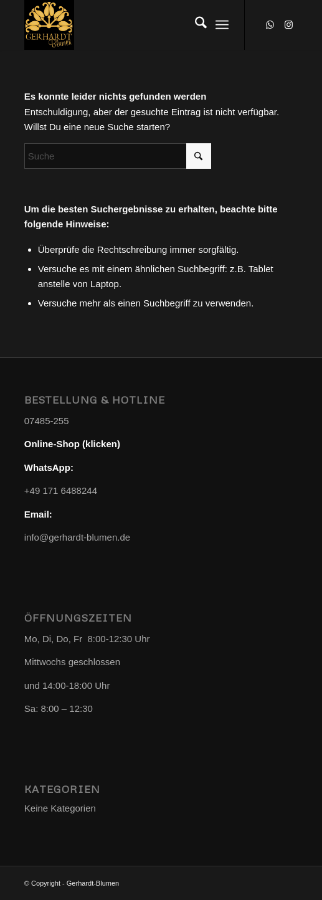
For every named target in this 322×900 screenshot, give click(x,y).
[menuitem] (194, 25)
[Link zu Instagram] (288, 25)
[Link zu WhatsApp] (269, 25)
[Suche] (194, 25)
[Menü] (222, 25)
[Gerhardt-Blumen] (134, 25)
